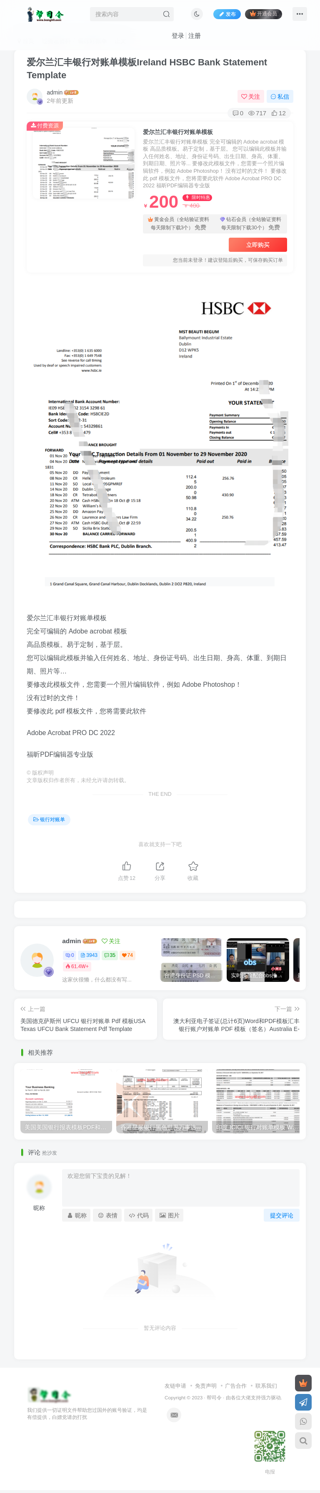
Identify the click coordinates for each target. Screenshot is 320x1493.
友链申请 (175, 1386)
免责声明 (206, 1386)
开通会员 (263, 13)
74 (127, 955)
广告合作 (236, 1386)
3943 (89, 955)
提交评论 (281, 1215)
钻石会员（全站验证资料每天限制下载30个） (250, 224)
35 (109, 955)
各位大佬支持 (246, 1397)
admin (54, 92)
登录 (178, 35)
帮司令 (214, 1397)
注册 (194, 35)
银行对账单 (49, 819)
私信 (280, 96)
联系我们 (266, 1386)
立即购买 (258, 244)
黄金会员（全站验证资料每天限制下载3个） (178, 224)
